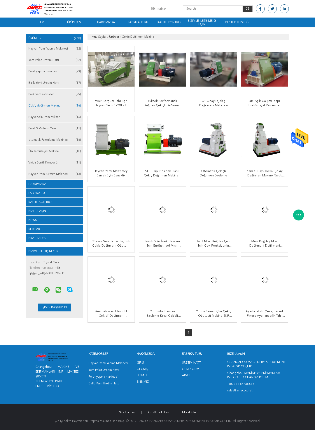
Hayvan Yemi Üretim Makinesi (54, 174)
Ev (42, 22)
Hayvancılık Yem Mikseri (54, 117)
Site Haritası (127, 412)
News (32, 220)
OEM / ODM (190, 369)
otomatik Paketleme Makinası (54, 140)
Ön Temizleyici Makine (54, 151)
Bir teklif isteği (237, 22)
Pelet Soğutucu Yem (54, 128)
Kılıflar (34, 229)
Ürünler (54, 38)
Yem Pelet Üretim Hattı (54, 60)
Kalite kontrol (170, 22)
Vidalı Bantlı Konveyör (54, 162)
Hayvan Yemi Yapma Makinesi (54, 48)
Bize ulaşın (37, 211)
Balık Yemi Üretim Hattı (54, 83)
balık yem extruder (54, 94)
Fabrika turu (138, 22)
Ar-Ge (186, 375)
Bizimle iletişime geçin (202, 22)
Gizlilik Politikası (158, 412)
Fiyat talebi (37, 238)
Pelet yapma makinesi (54, 71)
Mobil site (189, 412)
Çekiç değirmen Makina (54, 105)
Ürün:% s (74, 22)
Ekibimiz (143, 381)
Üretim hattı (191, 362)
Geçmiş (142, 369)
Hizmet (142, 375)
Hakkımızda (106, 22)
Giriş (140, 362)
